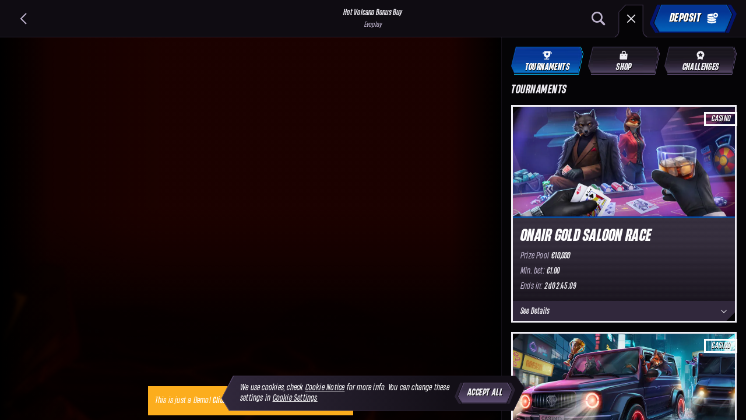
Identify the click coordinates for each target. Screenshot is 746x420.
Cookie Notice (325, 387)
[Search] (599, 19)
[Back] (23, 19)
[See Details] (723, 311)
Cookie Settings (295, 398)
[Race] (631, 19)
